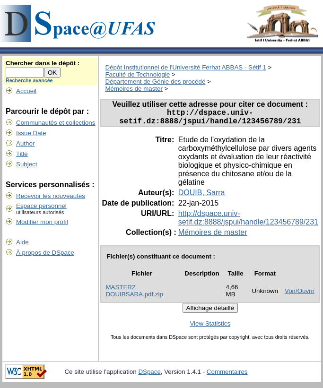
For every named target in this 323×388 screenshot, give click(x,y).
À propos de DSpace (45, 252)
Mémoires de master (133, 88)
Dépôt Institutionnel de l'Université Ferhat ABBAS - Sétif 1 (185, 67)
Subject (26, 164)
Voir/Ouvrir (299, 294)
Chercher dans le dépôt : (42, 63)
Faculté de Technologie (137, 74)
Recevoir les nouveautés (50, 195)
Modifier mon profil (42, 221)
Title (22, 153)
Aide (22, 242)
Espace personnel (41, 205)
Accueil (26, 91)
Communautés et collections (55, 122)
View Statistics (210, 327)
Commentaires (227, 375)
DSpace (149, 375)
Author (25, 143)
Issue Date (31, 133)
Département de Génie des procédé (155, 81)
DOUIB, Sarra (201, 196)
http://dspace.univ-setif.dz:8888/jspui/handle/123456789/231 (248, 221)
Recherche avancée (29, 80)
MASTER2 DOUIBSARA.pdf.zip (134, 294)
